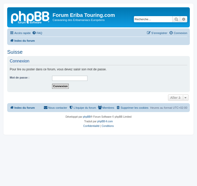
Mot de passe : (19, 77)
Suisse (15, 52)
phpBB (87, 116)
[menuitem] (37, 33)
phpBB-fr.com (105, 121)
